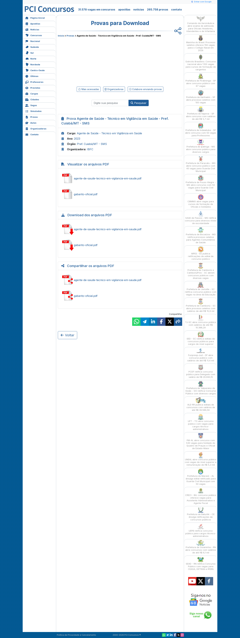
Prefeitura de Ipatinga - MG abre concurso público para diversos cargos (200, 146)
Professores (34, 81)
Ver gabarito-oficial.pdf (120, 194)
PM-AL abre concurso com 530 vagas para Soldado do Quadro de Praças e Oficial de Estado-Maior (200, 441)
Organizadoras (35, 128)
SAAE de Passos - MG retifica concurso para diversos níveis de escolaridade (200, 218)
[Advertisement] (93, 61)
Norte (30, 58)
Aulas (30, 122)
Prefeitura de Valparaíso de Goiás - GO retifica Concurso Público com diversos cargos (200, 388)
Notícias (32, 29)
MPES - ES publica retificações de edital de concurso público (201, 253)
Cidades (32, 99)
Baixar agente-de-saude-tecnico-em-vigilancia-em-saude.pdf (120, 229)
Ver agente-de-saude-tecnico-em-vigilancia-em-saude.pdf (120, 178)
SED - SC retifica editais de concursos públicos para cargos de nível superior (201, 338)
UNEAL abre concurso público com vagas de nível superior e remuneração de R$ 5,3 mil (200, 459)
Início (61, 35)
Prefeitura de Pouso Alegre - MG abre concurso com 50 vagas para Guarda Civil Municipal (201, 183)
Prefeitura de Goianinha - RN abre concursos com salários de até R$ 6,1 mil (200, 547)
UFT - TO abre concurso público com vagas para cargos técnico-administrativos (201, 422)
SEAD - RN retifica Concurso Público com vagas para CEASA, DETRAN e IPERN (201, 563)
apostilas (124, 9)
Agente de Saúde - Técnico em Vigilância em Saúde (109, 133)
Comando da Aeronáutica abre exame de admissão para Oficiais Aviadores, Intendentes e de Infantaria (200, 24)
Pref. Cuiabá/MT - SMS (92, 144)
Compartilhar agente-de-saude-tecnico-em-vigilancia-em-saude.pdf (120, 280)
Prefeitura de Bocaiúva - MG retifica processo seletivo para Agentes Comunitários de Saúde (201, 235)
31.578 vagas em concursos (96, 9)
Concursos (33, 35)
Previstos (32, 87)
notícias (138, 9)
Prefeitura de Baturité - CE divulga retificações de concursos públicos (200, 514)
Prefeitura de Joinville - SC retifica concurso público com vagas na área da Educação (200, 289)
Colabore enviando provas (145, 89)
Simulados (33, 110)
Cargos (31, 93)
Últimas (31, 75)
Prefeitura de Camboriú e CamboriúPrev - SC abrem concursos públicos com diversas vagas (200, 271)
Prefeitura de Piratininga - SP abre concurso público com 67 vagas (201, 80)
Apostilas (32, 23)
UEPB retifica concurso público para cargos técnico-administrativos (200, 530)
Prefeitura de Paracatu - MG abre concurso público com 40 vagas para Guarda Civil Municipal (201, 164)
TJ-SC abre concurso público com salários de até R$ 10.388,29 (200, 322)
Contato (31, 134)
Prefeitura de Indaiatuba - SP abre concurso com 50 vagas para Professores (200, 130)
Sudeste (32, 47)
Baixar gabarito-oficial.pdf (120, 245)
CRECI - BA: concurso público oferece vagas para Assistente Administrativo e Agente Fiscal (200, 496)
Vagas (31, 105)
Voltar (67, 335)
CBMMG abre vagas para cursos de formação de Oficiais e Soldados (201, 201)
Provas (31, 116)
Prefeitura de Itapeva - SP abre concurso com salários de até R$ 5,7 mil (201, 113)
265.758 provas (157, 9)
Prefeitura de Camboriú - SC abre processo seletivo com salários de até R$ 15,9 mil (201, 305)
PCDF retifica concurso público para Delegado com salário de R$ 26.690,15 (200, 371)
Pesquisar (138, 103)
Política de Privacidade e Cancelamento (76, 635)
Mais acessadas (88, 89)
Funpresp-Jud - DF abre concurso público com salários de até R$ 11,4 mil (200, 355)
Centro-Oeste (35, 70)
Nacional (32, 40)
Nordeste (32, 64)
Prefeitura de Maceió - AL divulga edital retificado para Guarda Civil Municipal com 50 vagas (201, 477)
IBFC (90, 149)
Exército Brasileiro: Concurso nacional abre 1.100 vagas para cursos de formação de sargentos (201, 62)
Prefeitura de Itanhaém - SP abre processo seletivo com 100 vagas (200, 97)
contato (176, 9)
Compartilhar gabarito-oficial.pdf (120, 296)
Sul (29, 52)
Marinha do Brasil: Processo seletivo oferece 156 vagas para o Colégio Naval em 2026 (200, 43)
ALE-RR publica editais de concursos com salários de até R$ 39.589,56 (200, 404)
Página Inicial (35, 17)
